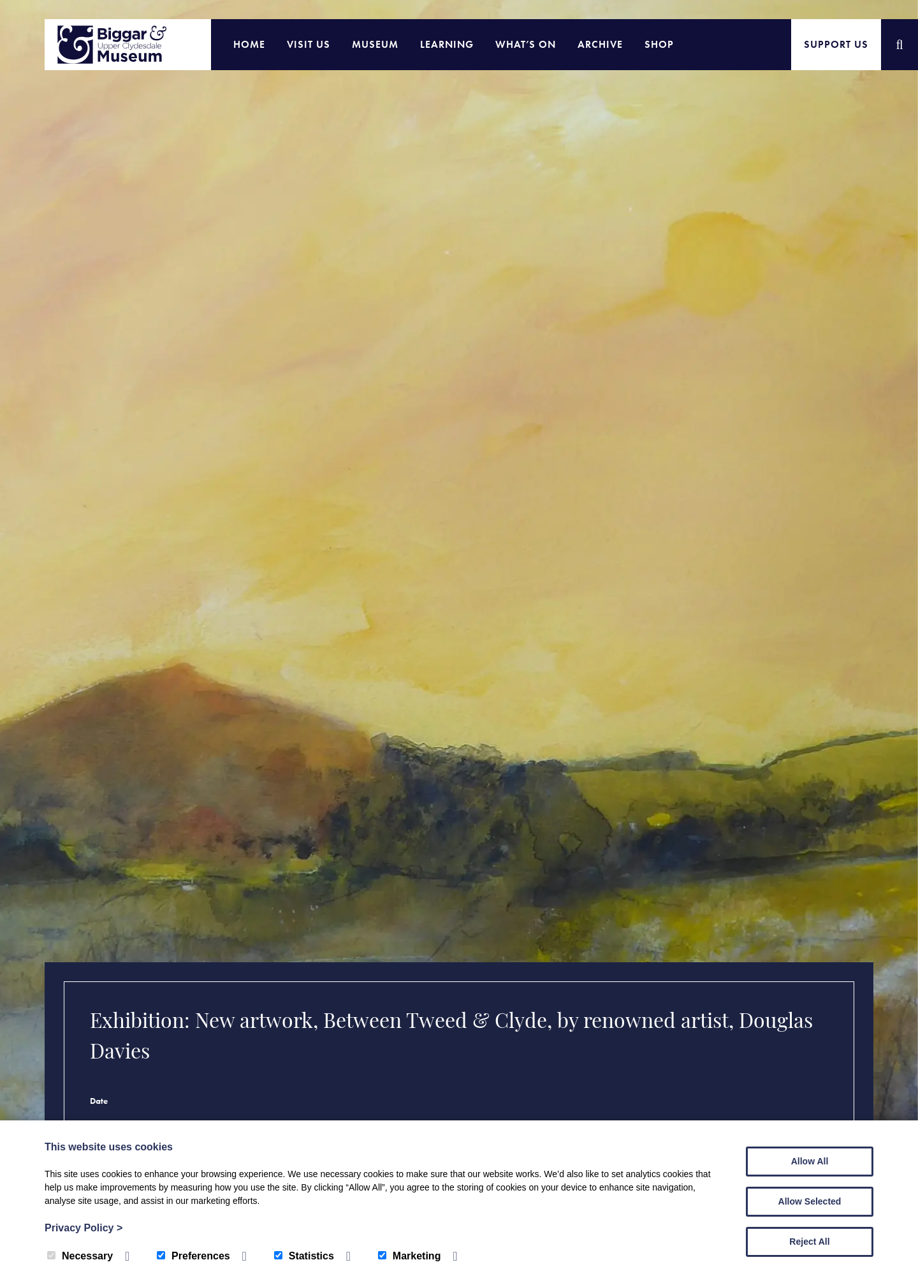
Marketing (409, 1255)
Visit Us (308, 44)
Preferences (193, 1255)
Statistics (304, 1255)
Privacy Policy (83, 1227)
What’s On (525, 44)
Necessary (80, 1255)
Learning (447, 44)
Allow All (810, 1161)
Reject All (809, 1241)
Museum (375, 44)
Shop (659, 44)
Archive (600, 44)
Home (249, 44)
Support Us (836, 44)
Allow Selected (809, 1201)
